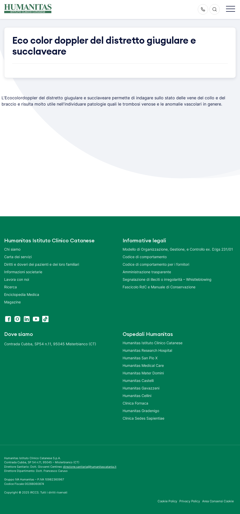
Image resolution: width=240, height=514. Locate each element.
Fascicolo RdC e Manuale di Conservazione (159, 287)
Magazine (12, 302)
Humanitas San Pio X (140, 358)
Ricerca (10, 287)
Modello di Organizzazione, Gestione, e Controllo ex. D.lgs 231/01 (178, 249)
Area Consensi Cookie (218, 501)
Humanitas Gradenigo (141, 410)
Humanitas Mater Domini (143, 373)
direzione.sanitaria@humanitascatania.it (89, 467)
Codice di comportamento (145, 257)
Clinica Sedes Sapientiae (143, 418)
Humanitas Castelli (138, 380)
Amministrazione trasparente (147, 272)
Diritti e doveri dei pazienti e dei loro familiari (42, 264)
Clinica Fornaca (135, 403)
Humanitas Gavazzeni (141, 388)
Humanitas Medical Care (143, 365)
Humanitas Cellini (137, 395)
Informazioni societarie (23, 272)
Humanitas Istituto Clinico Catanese (152, 343)
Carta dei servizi (18, 257)
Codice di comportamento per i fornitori (156, 264)
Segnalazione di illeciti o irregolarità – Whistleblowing (167, 279)
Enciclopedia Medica (21, 294)
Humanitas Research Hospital (147, 350)
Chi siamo (12, 249)
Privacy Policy (189, 501)
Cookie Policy (168, 501)
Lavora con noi (16, 279)
